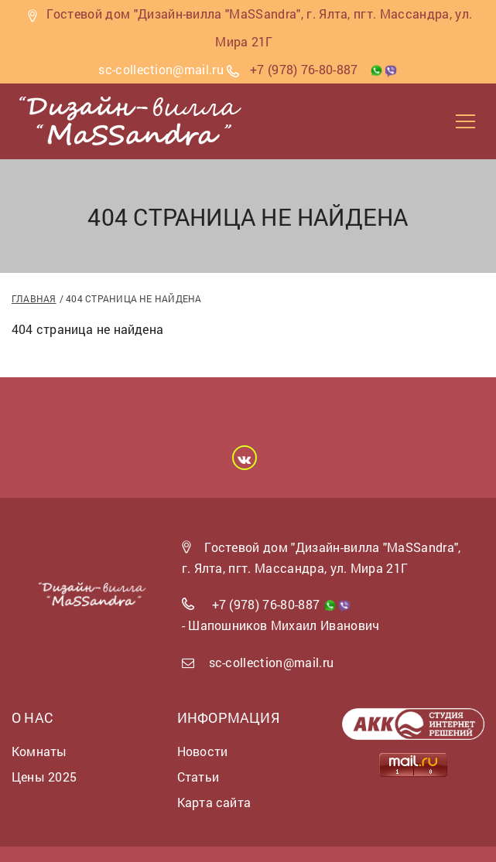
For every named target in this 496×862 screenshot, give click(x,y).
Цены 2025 (44, 776)
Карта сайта (214, 802)
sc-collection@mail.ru (271, 662)
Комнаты (39, 751)
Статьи (198, 776)
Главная (34, 298)
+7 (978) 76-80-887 (304, 69)
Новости (202, 751)
